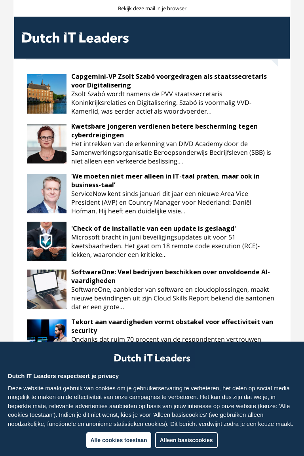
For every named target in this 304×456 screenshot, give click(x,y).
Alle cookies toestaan (118, 440)
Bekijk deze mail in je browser (152, 8)
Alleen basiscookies (186, 440)
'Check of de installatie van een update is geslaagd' (153, 228)
